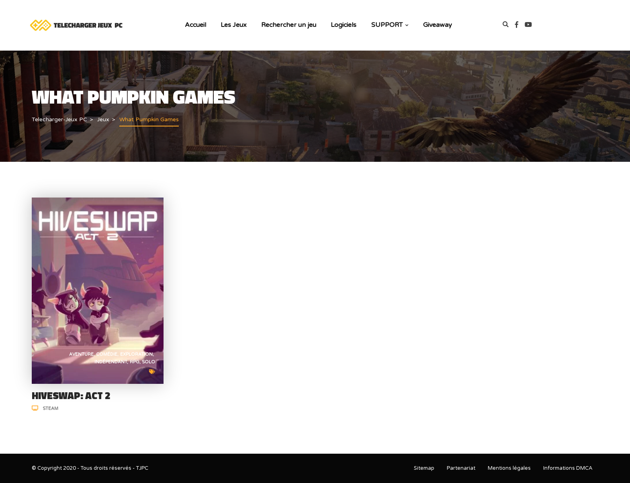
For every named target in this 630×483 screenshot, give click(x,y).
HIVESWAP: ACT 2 (71, 395)
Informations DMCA (568, 468)
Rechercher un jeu (288, 25)
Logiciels (343, 25)
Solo (148, 362)
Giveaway (437, 25)
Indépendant (110, 362)
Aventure (81, 354)
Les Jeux (234, 25)
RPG (134, 362)
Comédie (106, 354)
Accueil (195, 25)
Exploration (136, 354)
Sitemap (424, 468)
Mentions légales (509, 468)
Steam (50, 408)
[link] (520, 25)
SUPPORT (390, 25)
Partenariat (461, 468)
